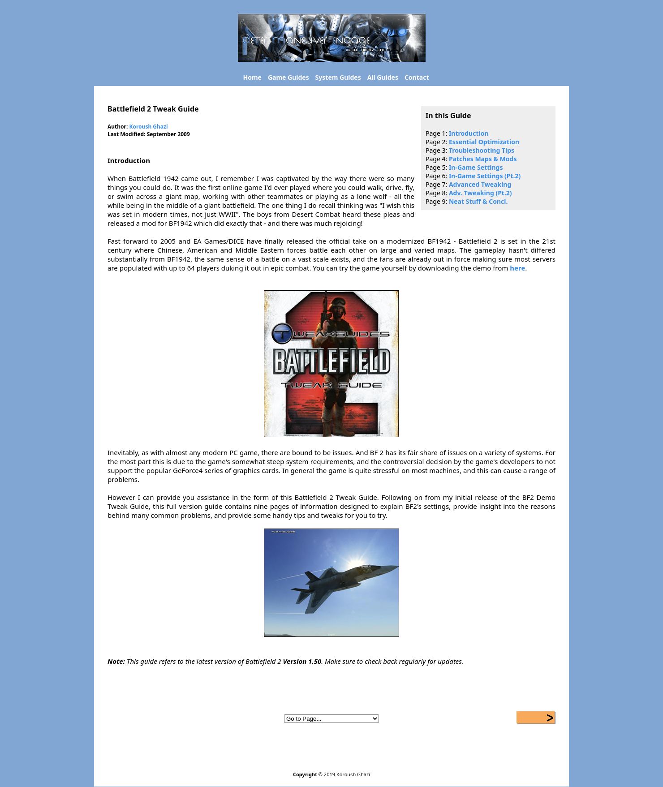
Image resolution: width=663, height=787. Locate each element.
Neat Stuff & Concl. (478, 201)
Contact (417, 77)
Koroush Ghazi (148, 126)
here (517, 267)
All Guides (382, 77)
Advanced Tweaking (480, 184)
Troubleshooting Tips (481, 150)
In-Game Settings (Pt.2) (485, 176)
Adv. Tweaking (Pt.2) (480, 193)
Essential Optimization (484, 142)
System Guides (338, 77)
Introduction (469, 133)
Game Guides (288, 77)
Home (252, 77)
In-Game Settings (476, 167)
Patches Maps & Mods (483, 159)
